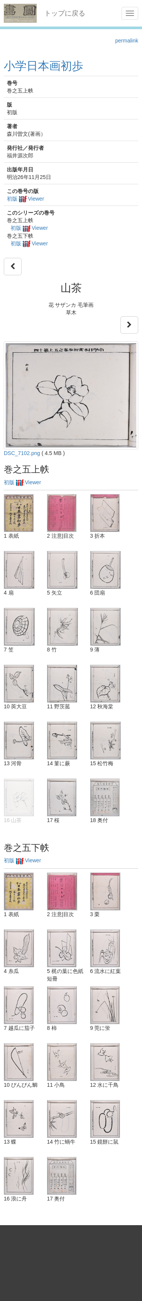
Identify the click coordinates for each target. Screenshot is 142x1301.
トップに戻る (64, 13)
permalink (126, 41)
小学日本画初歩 (43, 66)
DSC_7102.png (22, 453)
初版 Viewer (25, 199)
